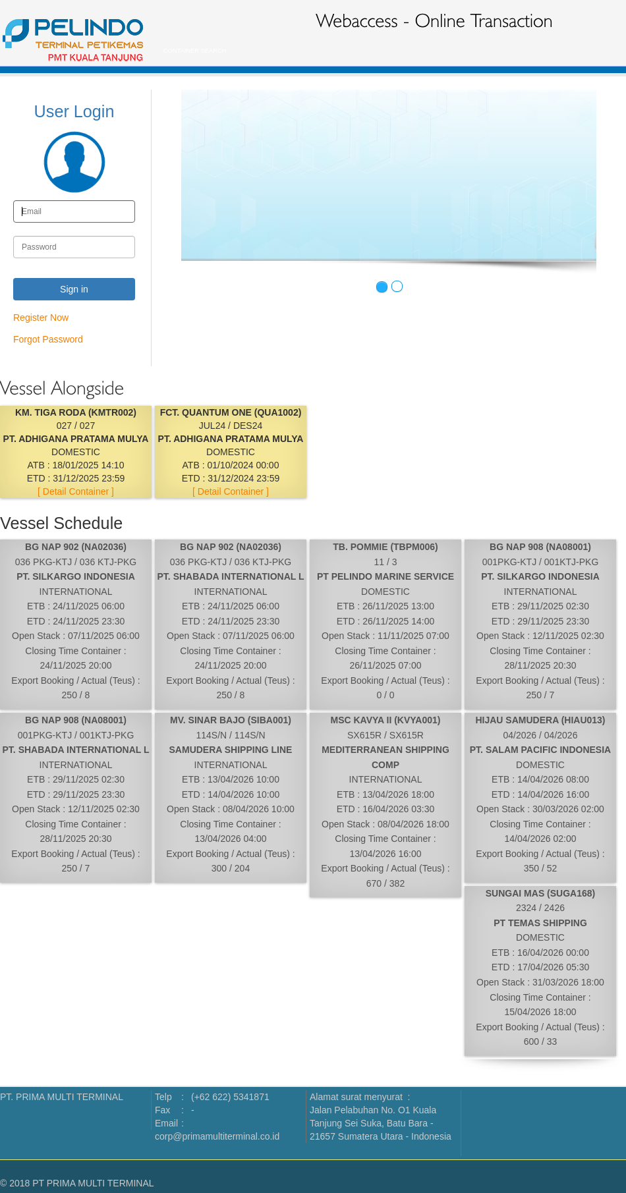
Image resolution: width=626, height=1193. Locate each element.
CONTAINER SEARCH (192, 50)
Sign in (74, 289)
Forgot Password (48, 339)
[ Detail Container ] (76, 491)
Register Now (41, 317)
